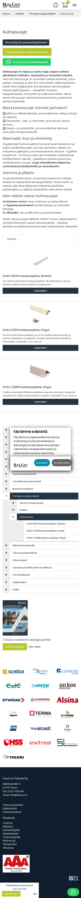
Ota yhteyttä (11, 893)
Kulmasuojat (67, 13)
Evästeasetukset (12, 812)
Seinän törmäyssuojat (31, 502)
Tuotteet (19, 13)
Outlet (16, 589)
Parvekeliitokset (21, 574)
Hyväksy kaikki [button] (62, 462)
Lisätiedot (40, 290)
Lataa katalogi (15, 646)
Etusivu (6, 13)
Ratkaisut (8, 826)
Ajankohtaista (10, 833)
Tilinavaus (8, 847)
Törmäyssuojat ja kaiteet (42, 13)
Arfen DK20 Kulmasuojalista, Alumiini (27, 276)
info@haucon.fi (18, 795)
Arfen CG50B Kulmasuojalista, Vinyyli (27, 387)
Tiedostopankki (11, 837)
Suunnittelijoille (11, 830)
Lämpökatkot (19, 582)
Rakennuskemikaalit (23, 545)
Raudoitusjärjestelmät (24, 473)
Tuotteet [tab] (11, 238)
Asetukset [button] (42, 462)
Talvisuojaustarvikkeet (25, 552)
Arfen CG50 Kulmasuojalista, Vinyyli (26, 330)
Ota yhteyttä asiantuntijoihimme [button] (26, 42)
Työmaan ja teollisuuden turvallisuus (32, 567)
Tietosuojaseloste (13, 805)
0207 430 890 (16, 791)
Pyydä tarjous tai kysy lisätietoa (27, 52)
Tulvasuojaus (20, 560)
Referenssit (9, 840)
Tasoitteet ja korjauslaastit (27, 481)
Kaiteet (23, 509)
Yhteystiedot (10, 844)
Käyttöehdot (10, 808)
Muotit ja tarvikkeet (23, 488)
